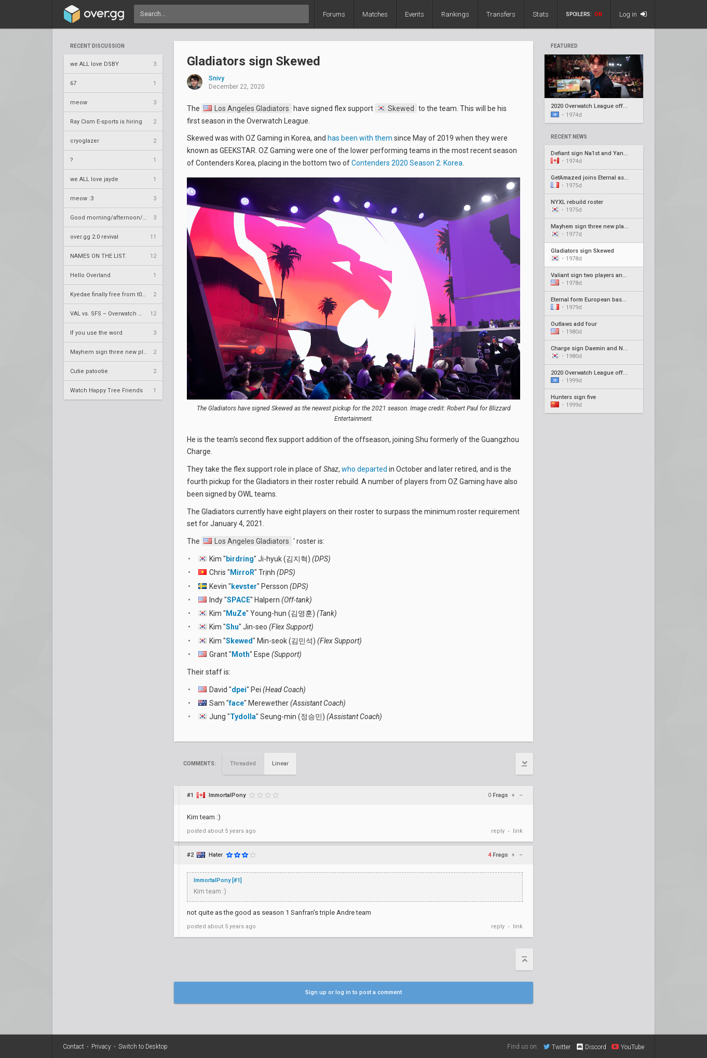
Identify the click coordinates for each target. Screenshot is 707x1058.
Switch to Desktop (143, 1046)
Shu (232, 627)
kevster (244, 586)
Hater (216, 854)
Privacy (101, 1046)
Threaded (243, 763)
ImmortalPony (227, 795)
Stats (541, 14)
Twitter (556, 1046)
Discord (591, 1047)
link (518, 831)
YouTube (627, 1046)
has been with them (360, 138)
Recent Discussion (97, 46)
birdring (240, 559)
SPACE (238, 600)
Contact (73, 1046)
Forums (334, 14)
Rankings (455, 14)
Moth (241, 654)
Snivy (216, 78)
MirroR (242, 572)
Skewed (395, 108)
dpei (239, 689)
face (236, 703)
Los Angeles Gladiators (246, 108)
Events (414, 14)
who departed (364, 469)
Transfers (500, 14)
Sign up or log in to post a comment (353, 992)
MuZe (236, 613)
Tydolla (243, 716)
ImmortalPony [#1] (218, 880)
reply (498, 831)
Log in (633, 14)
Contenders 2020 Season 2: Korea (407, 163)
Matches (375, 14)
